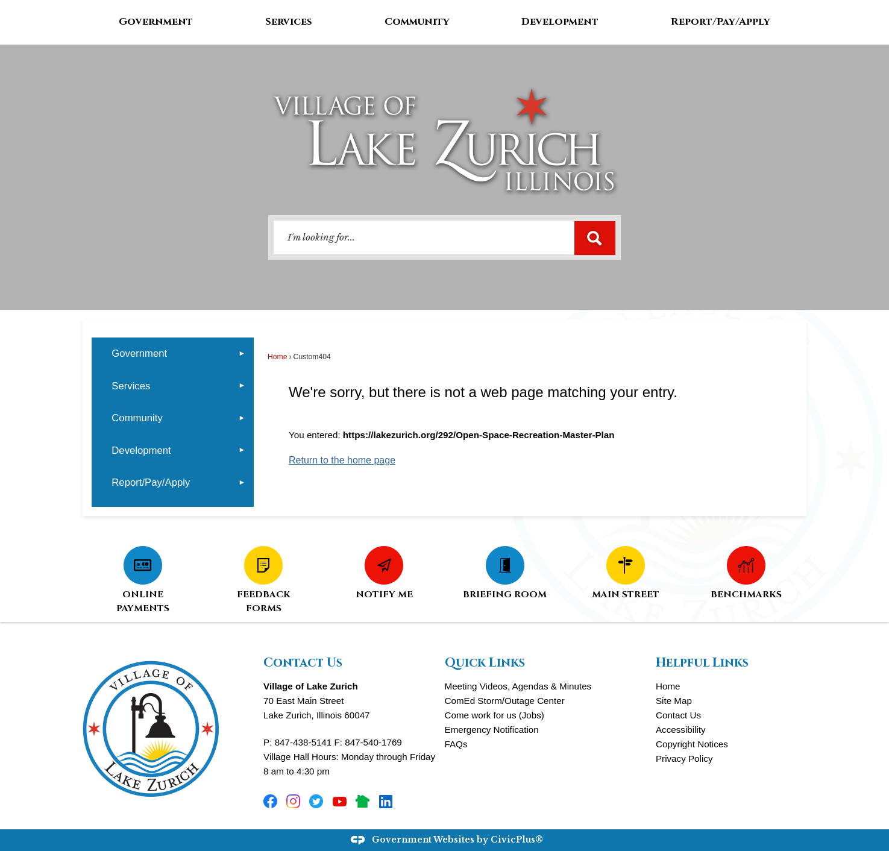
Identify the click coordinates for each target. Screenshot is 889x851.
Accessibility (681, 729)
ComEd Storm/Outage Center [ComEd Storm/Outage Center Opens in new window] (505, 701)
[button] (594, 238)
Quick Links (485, 663)
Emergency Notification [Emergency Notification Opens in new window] (492, 729)
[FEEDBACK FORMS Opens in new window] (263, 579)
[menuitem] (173, 353)
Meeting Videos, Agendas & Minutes (518, 686)
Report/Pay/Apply (151, 482)
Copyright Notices (692, 744)
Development (141, 450)
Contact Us (678, 715)
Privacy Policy (684, 758)
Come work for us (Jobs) (494, 715)
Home (277, 357)
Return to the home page (342, 460)
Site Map (674, 701)
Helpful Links (702, 663)
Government (139, 353)
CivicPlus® (517, 840)
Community (137, 418)
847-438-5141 (303, 742)
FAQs (456, 744)
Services (131, 386)
